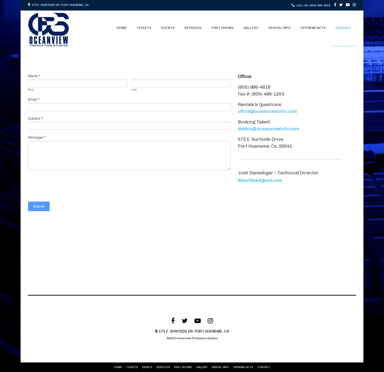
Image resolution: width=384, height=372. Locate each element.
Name (34, 76)
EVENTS (168, 28)
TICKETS (144, 28)
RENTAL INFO (279, 28)
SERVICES (193, 28)
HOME (122, 28)
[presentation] (65, 184)
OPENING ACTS (313, 28)
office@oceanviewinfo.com (267, 111)
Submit (39, 206)
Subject (35, 118)
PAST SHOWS (222, 28)
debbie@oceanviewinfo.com (268, 129)
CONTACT (343, 28)
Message (36, 137)
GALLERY (251, 28)
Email (34, 99)
